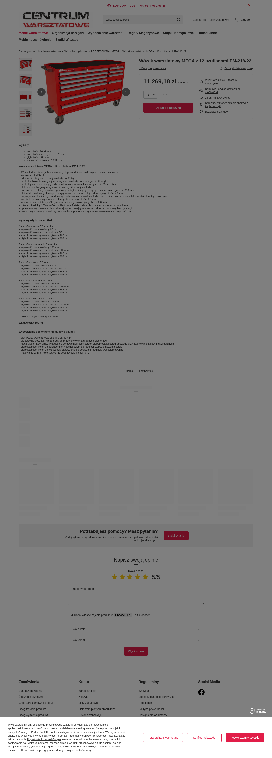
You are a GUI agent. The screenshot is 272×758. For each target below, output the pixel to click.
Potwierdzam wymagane (163, 737)
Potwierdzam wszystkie (244, 737)
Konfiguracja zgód (204, 737)
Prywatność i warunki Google (44, 739)
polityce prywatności (35, 735)
